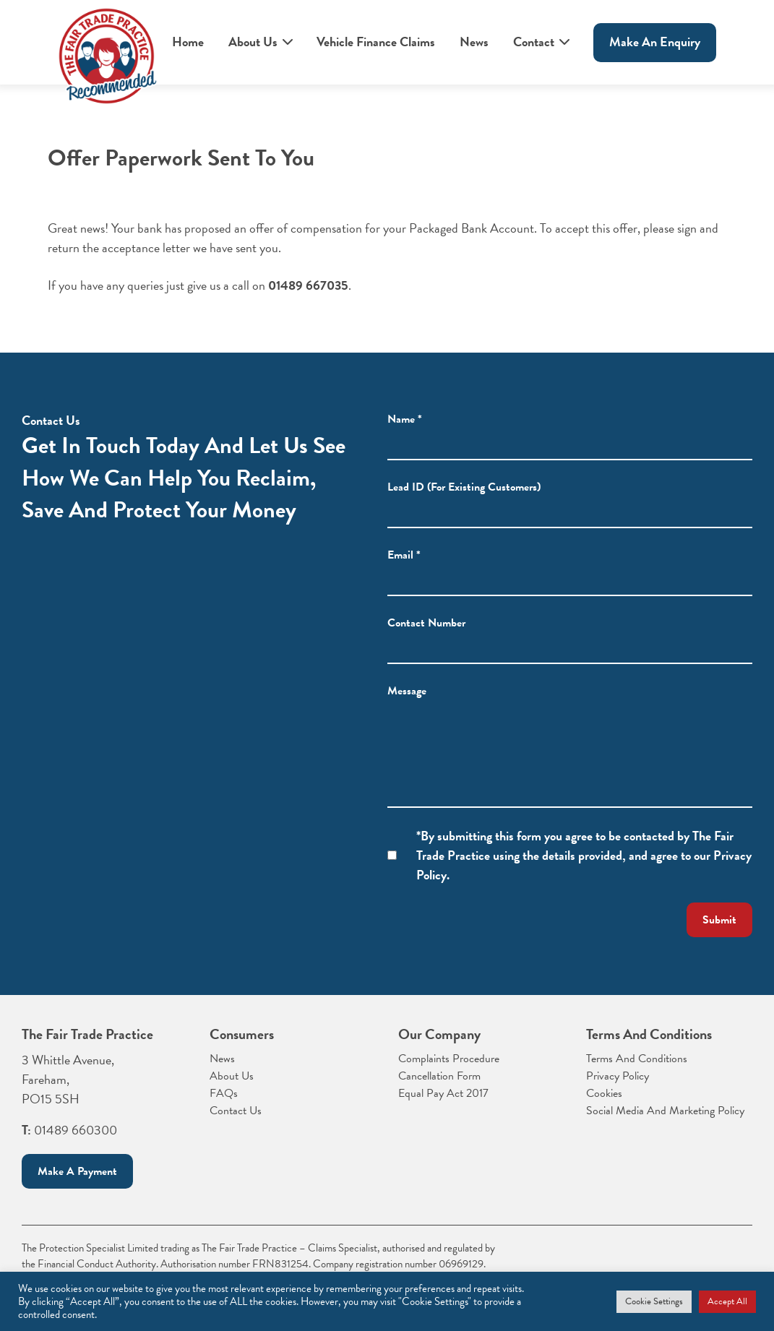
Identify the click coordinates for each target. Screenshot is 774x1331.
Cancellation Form (439, 1076)
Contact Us (236, 1110)
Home (188, 41)
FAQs (224, 1093)
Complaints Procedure (448, 1058)
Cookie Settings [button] (654, 1301)
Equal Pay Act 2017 (443, 1093)
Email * (404, 563)
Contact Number (426, 630)
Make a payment (77, 1171)
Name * (404, 419)
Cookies (604, 1093)
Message (406, 698)
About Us (253, 41)
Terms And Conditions (636, 1058)
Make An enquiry (654, 41)
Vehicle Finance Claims (376, 41)
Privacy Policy (617, 1076)
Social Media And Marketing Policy (665, 1110)
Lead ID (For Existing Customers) (464, 495)
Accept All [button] (727, 1301)
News (474, 41)
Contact (533, 41)
